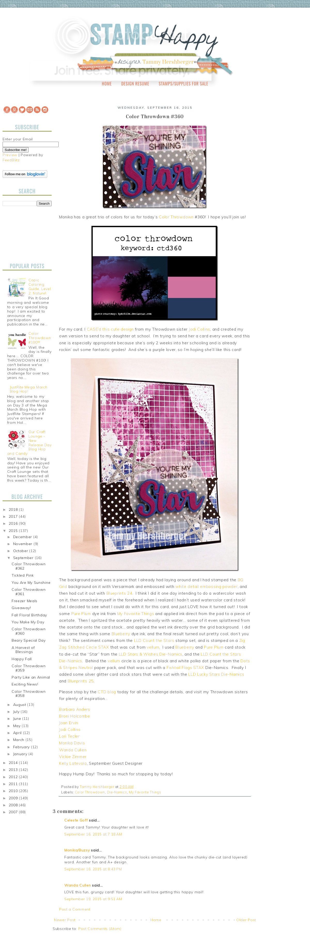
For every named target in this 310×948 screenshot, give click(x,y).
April (18, 732)
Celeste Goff (76, 820)
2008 (14, 805)
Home (107, 84)
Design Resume (135, 84)
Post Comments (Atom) (99, 928)
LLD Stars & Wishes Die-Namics (150, 654)
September (24, 557)
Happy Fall (22, 659)
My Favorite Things (135, 613)
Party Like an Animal (31, 677)
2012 (14, 777)
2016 (14, 523)
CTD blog (107, 691)
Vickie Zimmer (73, 756)
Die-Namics (117, 792)
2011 (14, 784)
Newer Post (64, 920)
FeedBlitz (11, 160)
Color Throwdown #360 (29, 631)
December (23, 537)
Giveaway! (21, 608)
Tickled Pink (23, 575)
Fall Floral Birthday (29, 615)
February (22, 747)
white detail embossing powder (206, 586)
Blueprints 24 (119, 593)
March (19, 739)
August (20, 704)
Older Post (246, 920)
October (21, 550)
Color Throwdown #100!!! (39, 338)
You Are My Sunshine (31, 582)
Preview (10, 155)
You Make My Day (28, 622)
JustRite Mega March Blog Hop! (28, 389)
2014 (14, 762)
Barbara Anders (74, 709)
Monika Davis (72, 742)
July (17, 711)
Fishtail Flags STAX (185, 667)
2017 (14, 516)
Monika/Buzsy (77, 850)
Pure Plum (81, 613)
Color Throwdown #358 (29, 693)
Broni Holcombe (74, 716)
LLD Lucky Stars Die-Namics (216, 674)
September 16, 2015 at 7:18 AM (93, 834)
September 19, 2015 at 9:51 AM (93, 899)
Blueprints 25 (81, 681)
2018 (14, 509)
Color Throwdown (176, 216)
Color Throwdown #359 (29, 668)
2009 (14, 798)
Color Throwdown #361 (29, 591)
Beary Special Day (29, 640)
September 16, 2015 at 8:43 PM (93, 869)
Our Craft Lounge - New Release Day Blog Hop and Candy (29, 442)
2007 (14, 812)
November (23, 543)
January (21, 754)
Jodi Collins (199, 329)
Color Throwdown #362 (29, 566)
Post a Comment (74, 909)
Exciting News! (25, 684)
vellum (153, 647)
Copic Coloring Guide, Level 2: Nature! (39, 286)
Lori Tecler (69, 736)
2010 (14, 790)
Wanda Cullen (72, 749)
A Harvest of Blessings (23, 649)
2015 (14, 530)
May (17, 725)
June (17, 718)
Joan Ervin (68, 722)
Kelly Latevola (73, 763)
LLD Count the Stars (154, 640)
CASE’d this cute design (110, 329)
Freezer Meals (24, 601)
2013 (14, 769)
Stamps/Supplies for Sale (183, 84)
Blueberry (121, 633)
